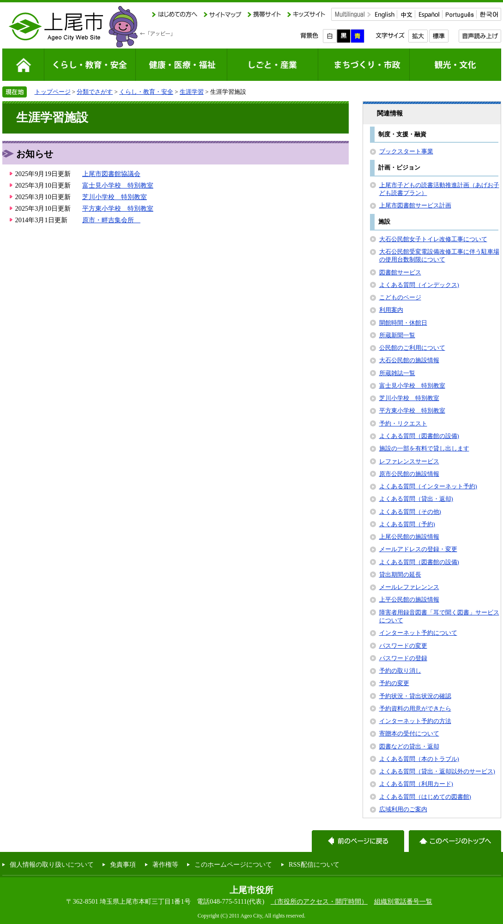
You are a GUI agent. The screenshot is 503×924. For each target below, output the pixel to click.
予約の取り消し (400, 670)
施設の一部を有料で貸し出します (424, 448)
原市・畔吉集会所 (111, 220)
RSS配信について (314, 864)
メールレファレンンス (409, 587)
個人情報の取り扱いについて (52, 864)
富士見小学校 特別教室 (117, 185)
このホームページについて (233, 864)
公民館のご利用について (412, 347)
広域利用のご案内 (403, 809)
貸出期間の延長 (400, 574)
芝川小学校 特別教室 (114, 197)
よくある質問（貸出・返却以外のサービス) (437, 771)
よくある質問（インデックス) (419, 284)
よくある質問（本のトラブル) (419, 758)
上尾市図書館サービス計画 (415, 205)
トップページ (53, 91)
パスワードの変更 (403, 645)
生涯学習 (192, 91)
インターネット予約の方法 (415, 720)
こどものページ (400, 297)
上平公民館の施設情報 (409, 599)
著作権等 (165, 864)
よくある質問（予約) (407, 524)
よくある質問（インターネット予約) (428, 486)
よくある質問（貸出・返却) (416, 498)
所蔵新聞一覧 (397, 335)
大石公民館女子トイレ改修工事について (433, 239)
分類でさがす (95, 91)
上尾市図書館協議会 (111, 173)
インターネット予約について (418, 632)
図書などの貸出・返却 (409, 746)
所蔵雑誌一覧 (397, 373)
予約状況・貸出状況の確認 (415, 696)
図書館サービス (400, 272)
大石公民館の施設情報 (409, 360)
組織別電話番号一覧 (403, 901)
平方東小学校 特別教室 (117, 208)
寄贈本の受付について (409, 733)
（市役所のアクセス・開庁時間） (319, 901)
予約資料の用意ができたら (415, 708)
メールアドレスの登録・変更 (418, 549)
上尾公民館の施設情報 (409, 536)
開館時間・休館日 (403, 322)
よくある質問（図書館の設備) (419, 435)
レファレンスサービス (409, 461)
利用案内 (391, 309)
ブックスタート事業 (406, 151)
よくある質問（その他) (410, 511)
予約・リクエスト (403, 423)
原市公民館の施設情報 (409, 473)
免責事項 (123, 864)
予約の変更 (394, 683)
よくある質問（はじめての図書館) (425, 796)
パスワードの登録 (403, 658)
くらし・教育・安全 (146, 91)
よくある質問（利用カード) (416, 783)
